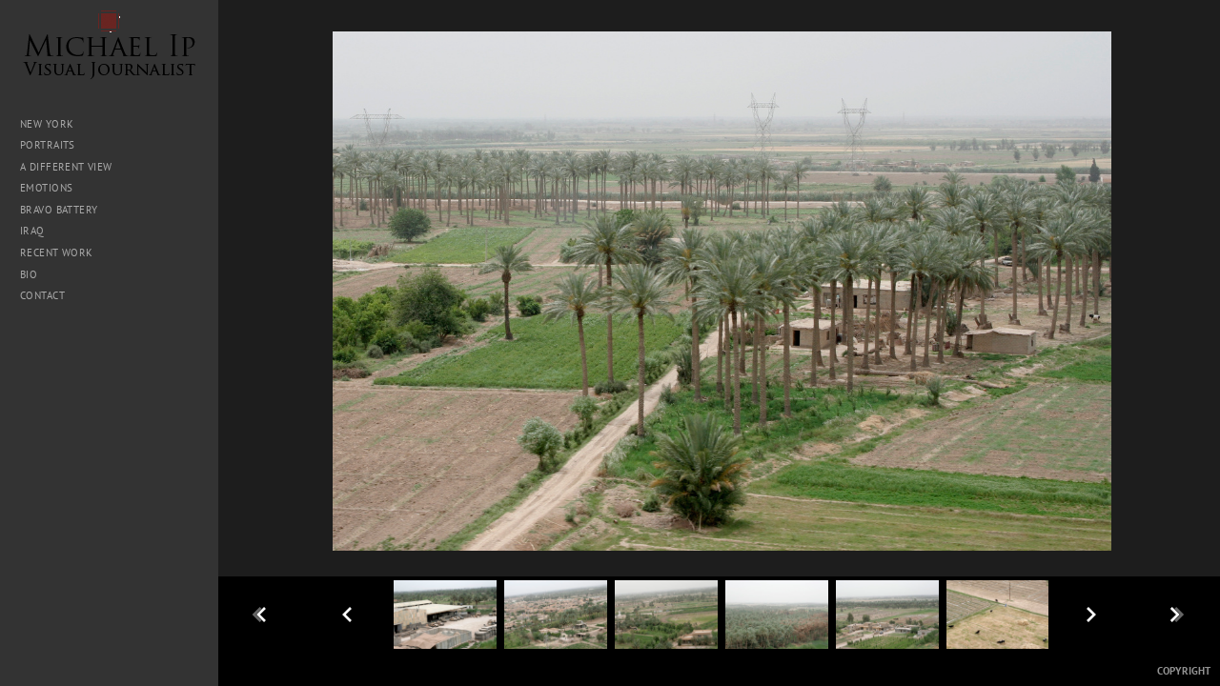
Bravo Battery (58, 209)
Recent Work (56, 252)
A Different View (66, 166)
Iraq (39, 230)
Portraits (47, 144)
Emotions (46, 187)
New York (46, 124)
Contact (42, 295)
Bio (28, 274)
